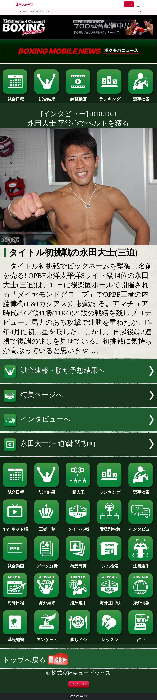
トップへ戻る (35, 660)
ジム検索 (110, 564)
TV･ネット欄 (15, 527)
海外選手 (78, 601)
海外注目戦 (110, 601)
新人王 (78, 490)
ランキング (110, 97)
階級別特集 (110, 527)
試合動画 (15, 564)
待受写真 (78, 564)
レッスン (110, 637)
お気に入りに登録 (78, 684)
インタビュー (141, 527)
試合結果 (47, 97)
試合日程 (15, 97)
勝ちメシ (78, 637)
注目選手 (141, 564)
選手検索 (141, 97)
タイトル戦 (78, 527)
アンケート (47, 637)
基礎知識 (15, 637)
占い (141, 637)
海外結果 (47, 601)
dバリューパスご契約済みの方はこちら (32, 11)
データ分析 (47, 564)
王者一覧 (47, 527)
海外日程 (15, 601)
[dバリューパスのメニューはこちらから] (139, 5)
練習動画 (78, 97)
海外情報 (141, 601)
